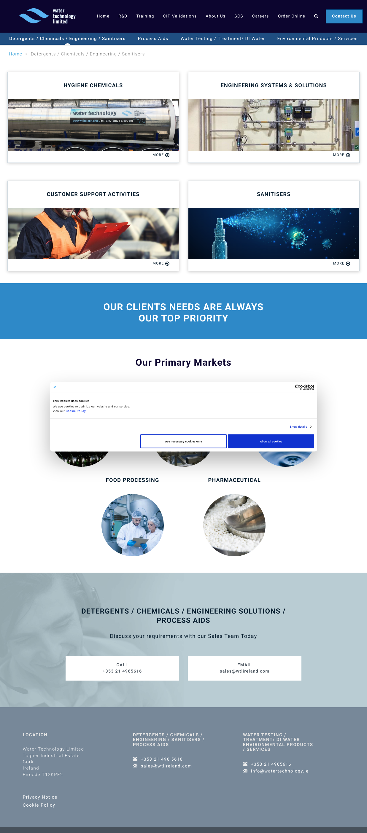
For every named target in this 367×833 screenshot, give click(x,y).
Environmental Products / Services (317, 38)
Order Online (291, 16)
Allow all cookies (271, 441)
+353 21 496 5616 (162, 756)
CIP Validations (180, 16)
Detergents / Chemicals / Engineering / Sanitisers (67, 38)
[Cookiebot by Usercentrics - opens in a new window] (288, 387)
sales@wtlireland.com (244, 665)
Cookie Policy (76, 411)
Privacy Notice (40, 794)
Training (145, 16)
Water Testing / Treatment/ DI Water (223, 38)
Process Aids (153, 38)
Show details (298, 426)
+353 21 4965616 (122, 665)
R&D (122, 16)
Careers (260, 16)
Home (103, 16)
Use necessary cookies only (183, 441)
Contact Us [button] (344, 16)
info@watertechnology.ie (280, 767)
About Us (215, 16)
